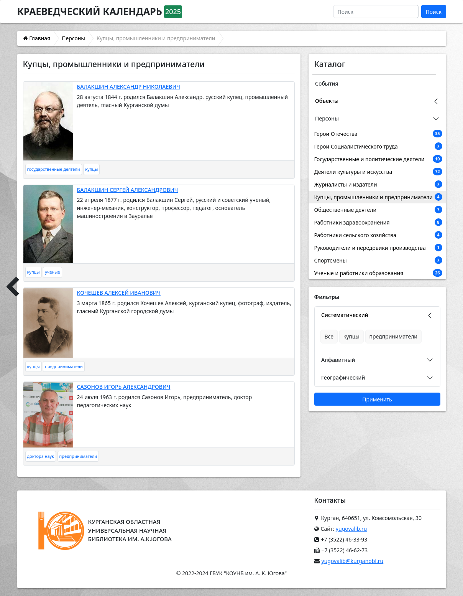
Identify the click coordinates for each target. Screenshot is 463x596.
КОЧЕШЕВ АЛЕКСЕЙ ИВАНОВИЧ (119, 292)
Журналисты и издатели (378, 184)
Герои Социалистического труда (378, 146)
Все (329, 336)
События (326, 83)
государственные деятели (53, 169)
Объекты (326, 100)
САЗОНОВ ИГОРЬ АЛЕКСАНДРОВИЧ (124, 386)
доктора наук (40, 456)
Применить (377, 399)
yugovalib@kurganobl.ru (353, 561)
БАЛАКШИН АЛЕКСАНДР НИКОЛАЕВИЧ (128, 86)
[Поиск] (376, 11)
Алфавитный (338, 359)
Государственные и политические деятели (378, 159)
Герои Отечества (378, 133)
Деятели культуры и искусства (378, 171)
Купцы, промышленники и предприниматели (378, 197)
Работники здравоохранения (378, 222)
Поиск (433, 11)
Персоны (327, 118)
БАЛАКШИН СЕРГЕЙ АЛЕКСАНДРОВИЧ (127, 189)
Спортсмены (378, 260)
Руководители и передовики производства (378, 247)
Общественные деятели (378, 209)
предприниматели (64, 366)
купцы (91, 169)
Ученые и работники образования (378, 273)
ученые (52, 272)
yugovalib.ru (351, 528)
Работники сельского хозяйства (378, 235)
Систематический (344, 315)
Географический (343, 377)
